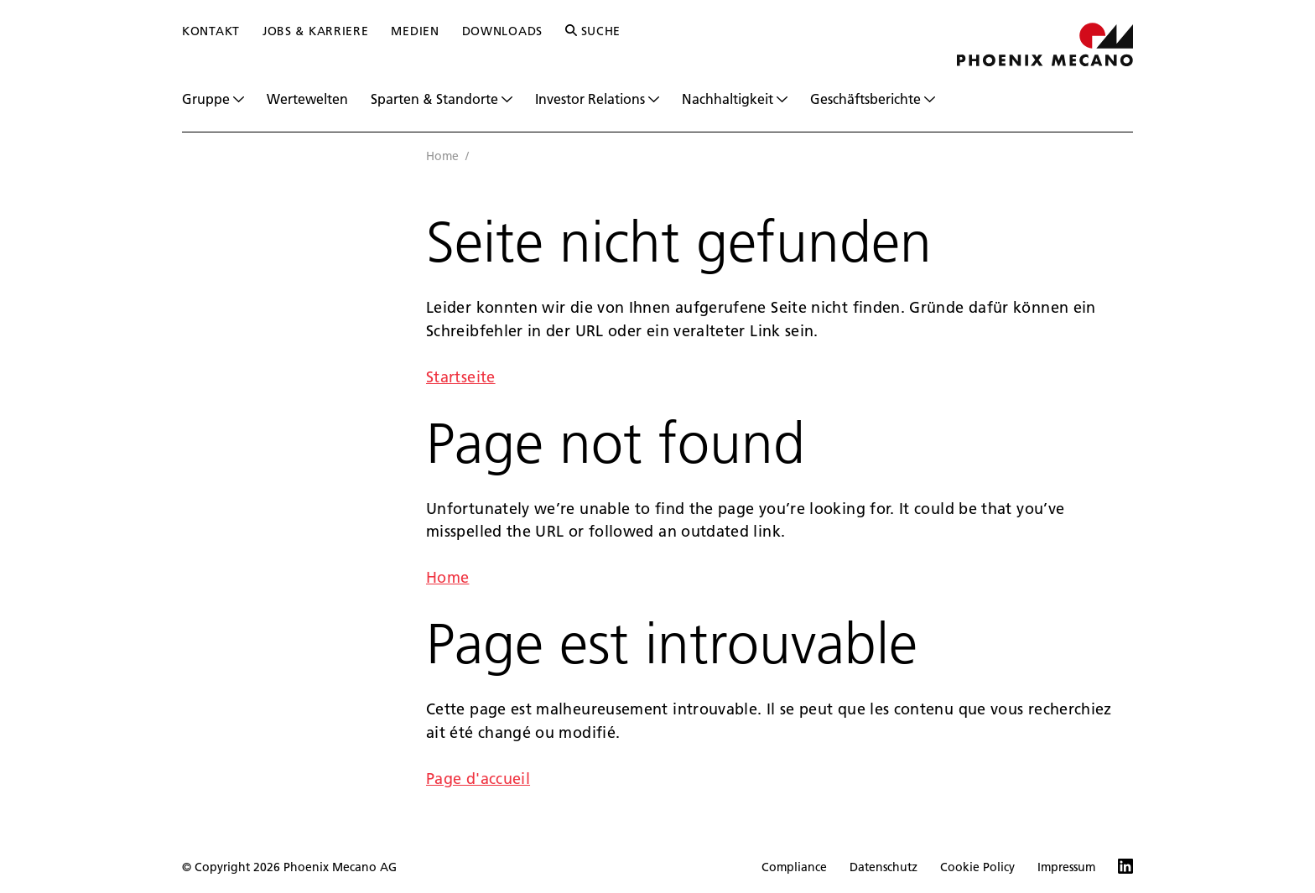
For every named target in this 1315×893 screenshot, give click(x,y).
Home (442, 156)
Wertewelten (307, 98)
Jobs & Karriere (315, 31)
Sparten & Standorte (441, 99)
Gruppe (213, 99)
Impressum (1066, 867)
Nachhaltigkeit (734, 99)
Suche (593, 31)
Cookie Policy (977, 867)
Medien (415, 31)
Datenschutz (883, 867)
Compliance (794, 867)
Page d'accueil (478, 778)
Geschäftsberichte (872, 99)
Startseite (461, 377)
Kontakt (211, 31)
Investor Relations (597, 99)
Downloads (502, 31)
